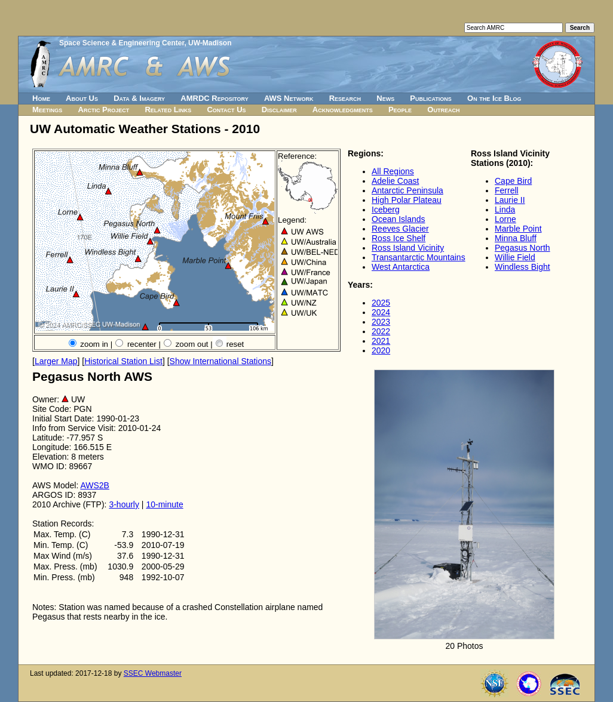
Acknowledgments (342, 109)
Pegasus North (522, 248)
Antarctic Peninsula (407, 190)
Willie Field (515, 257)
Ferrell (507, 190)
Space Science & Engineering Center (121, 43)
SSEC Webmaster (153, 673)
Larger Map (56, 361)
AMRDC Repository (214, 98)
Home (41, 98)
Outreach (443, 109)
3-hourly (124, 504)
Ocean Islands (398, 219)
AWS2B (94, 485)
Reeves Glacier (400, 228)
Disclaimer (279, 109)
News (385, 98)
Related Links (168, 109)
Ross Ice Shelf (398, 238)
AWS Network (289, 98)
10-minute (164, 504)
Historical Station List (123, 361)
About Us (82, 98)
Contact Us (226, 109)
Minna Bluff (516, 238)
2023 (381, 322)
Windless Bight (522, 267)
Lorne (505, 219)
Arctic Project (104, 109)
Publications (431, 98)
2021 (381, 341)
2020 (381, 350)
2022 (381, 331)
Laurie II (510, 200)
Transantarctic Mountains (418, 257)
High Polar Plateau (407, 200)
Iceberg (386, 209)
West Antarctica (401, 267)
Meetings (47, 109)
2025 (381, 302)
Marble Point (518, 228)
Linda (505, 209)
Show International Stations (220, 361)
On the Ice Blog (494, 98)
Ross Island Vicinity (408, 248)
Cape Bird (513, 181)
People (400, 109)
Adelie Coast (395, 181)
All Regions (393, 171)
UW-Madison (209, 43)
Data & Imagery (139, 98)
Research (345, 98)
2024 (381, 312)
